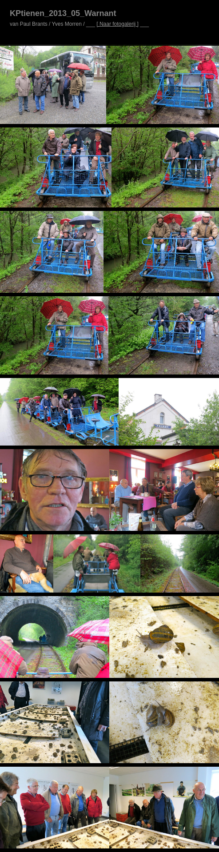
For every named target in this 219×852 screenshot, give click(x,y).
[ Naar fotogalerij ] (117, 24)
